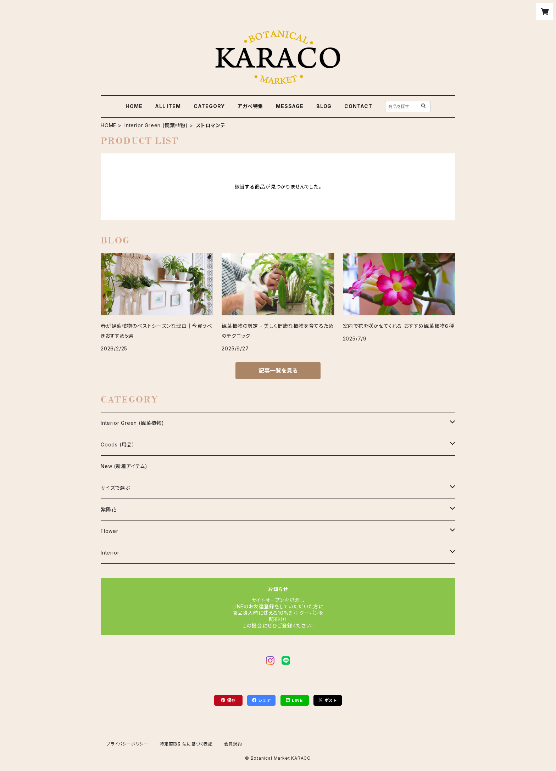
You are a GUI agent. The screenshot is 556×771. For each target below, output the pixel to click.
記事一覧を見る (278, 370)
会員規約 (233, 744)
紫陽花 (108, 509)
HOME (134, 106)
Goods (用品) (117, 444)
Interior (110, 553)
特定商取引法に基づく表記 (186, 744)
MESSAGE (290, 106)
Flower (109, 531)
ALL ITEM (167, 106)
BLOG (324, 106)
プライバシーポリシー (127, 744)
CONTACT (358, 106)
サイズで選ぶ (115, 488)
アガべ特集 (250, 106)
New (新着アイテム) (124, 466)
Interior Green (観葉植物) (156, 125)
